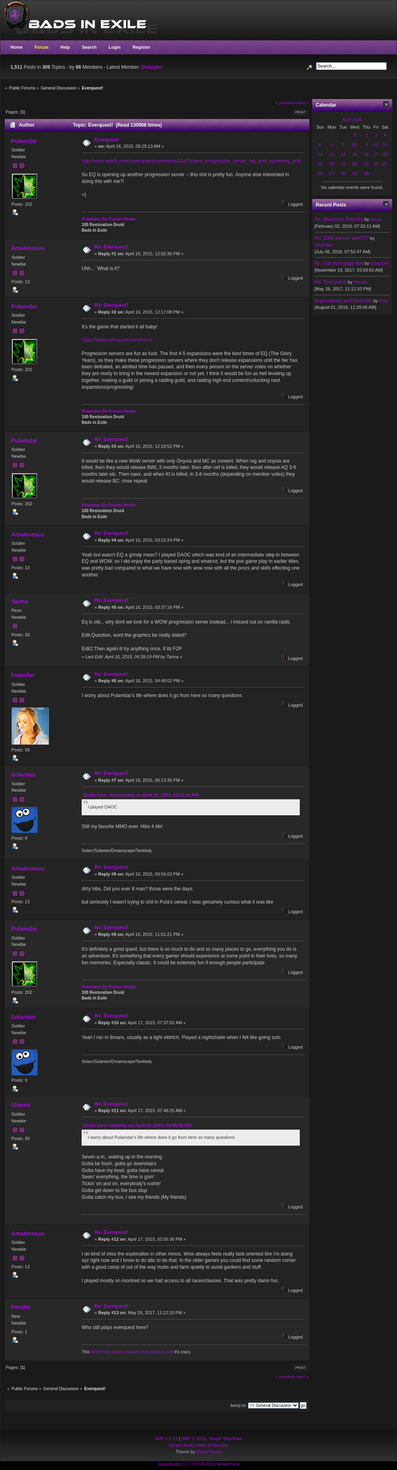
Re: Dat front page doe (339, 263)
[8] (354, 144)
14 (343, 154)
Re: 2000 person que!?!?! (342, 238)
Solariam (23, 774)
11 (385, 144)
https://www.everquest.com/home (117, 340)
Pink (383, 300)
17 (375, 154)
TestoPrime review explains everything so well (131, 1352)
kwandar (22, 675)
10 (375, 144)
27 (331, 173)
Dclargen (151, 67)
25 (385, 163)
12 (320, 154)
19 (320, 163)
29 (354, 173)
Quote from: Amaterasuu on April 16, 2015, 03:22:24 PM (140, 795)
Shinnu (21, 1105)
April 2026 (352, 119)
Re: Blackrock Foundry (339, 219)
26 (320, 173)
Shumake (324, 244)
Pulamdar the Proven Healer (109, 219)
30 (366, 173)
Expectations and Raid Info (343, 301)
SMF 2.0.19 (166, 1438)
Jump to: (238, 1405)
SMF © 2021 (193, 1438)
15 (354, 154)
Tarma (19, 601)
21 (343, 163)
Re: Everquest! (111, 247)
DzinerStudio (208, 1451)
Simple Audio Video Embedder (198, 1445)
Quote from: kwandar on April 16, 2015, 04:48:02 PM (137, 1125)
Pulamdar (24, 141)
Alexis (376, 219)
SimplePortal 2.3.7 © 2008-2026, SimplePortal (199, 1464)
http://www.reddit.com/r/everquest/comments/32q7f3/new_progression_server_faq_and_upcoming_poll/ (191, 161)
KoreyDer (379, 263)
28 (343, 173)
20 (331, 163)
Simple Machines (225, 1438)
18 (385, 154)
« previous (286, 102)
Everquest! (106, 140)
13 (331, 154)
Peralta (20, 1307)
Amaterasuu (27, 248)
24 (375, 163)
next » (302, 102)
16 (366, 154)
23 (366, 163)
